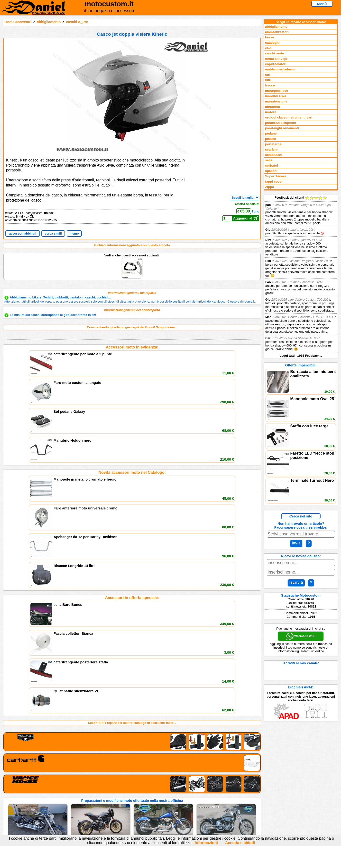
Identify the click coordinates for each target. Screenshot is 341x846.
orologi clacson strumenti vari (288, 117)
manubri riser (275, 96)
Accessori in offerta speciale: (132, 423)
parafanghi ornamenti (282, 128)
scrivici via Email (126, 789)
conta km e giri (276, 58)
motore (270, 112)
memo (74, 233)
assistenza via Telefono (131, 794)
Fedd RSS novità (126, 809)
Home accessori (18, 22)
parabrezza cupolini (280, 123)
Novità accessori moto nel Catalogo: (132, 385)
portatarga (273, 144)
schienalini (273, 155)
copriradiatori (275, 64)
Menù (322, 4)
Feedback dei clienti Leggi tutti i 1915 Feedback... (301, 276)
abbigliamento (49, 22)
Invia (296, 543)
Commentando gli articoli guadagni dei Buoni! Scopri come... (132, 327)
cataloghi (272, 42)
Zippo (269, 187)
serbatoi (271, 165)
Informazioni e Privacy (130, 799)
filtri (268, 80)
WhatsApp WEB (300, 636)
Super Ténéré (275, 176)
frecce (270, 85)
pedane (271, 133)
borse (269, 37)
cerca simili (53, 233)
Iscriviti (296, 582)
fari (267, 74)
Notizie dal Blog (65, 809)
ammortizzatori (277, 32)
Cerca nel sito (300, 516)
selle (268, 160)
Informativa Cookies (129, 804)
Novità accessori (66, 794)
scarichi (271, 149)
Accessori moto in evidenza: (132, 347)
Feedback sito (64, 799)
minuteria (272, 107)
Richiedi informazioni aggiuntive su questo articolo (132, 245)
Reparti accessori (67, 789)
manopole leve (276, 91)
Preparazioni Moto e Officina (75, 804)
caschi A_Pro (77, 22)
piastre (270, 139)
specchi (271, 171)
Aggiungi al (245, 218)
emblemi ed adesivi (280, 69)
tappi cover (274, 181)
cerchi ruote (274, 53)
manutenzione (276, 101)
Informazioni (206, 843)
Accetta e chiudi (240, 843)
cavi (268, 48)
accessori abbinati (22, 233)
